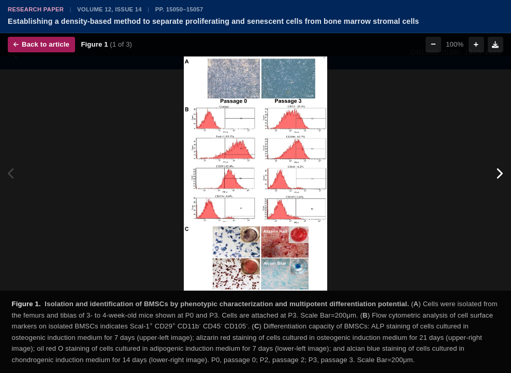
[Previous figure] (11, 173)
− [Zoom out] (433, 44)
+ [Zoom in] (476, 44)
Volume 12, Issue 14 (109, 9)
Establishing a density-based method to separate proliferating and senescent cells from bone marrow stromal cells (213, 21)
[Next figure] (499, 173)
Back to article (41, 44)
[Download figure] (495, 44)
